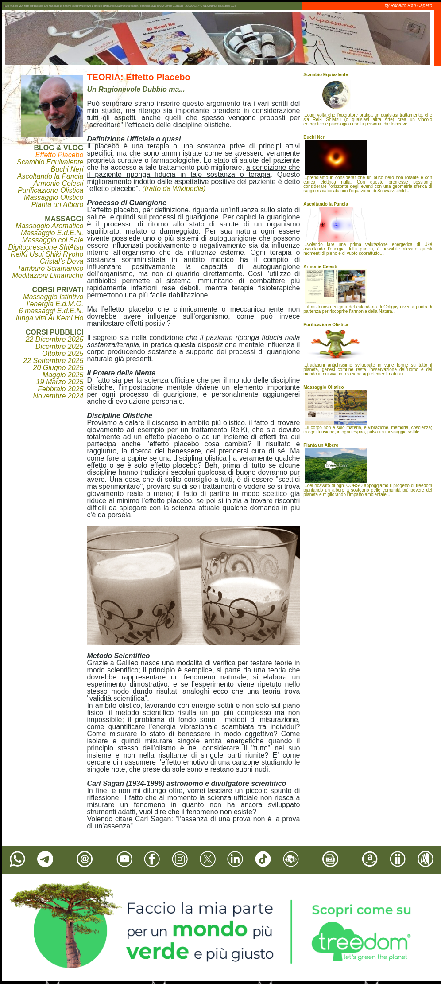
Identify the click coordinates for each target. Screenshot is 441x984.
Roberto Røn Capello (411, 5)
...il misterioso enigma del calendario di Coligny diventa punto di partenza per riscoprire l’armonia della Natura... (367, 289)
